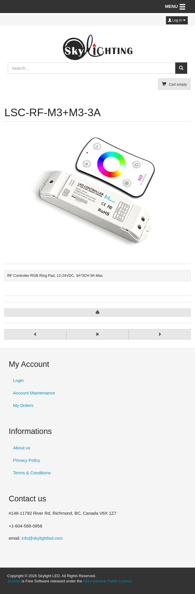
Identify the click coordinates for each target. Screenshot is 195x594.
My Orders (23, 405)
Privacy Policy (26, 460)
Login (18, 380)
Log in (177, 20)
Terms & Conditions (32, 472)
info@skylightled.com (42, 538)
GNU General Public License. (108, 581)
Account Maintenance (34, 392)
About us (21, 447)
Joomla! (14, 581)
